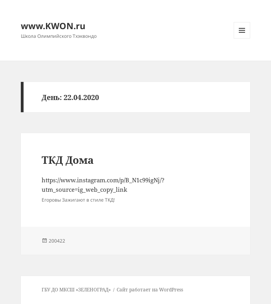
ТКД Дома (68, 160)
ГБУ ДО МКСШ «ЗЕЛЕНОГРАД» (76, 289)
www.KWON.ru (53, 26)
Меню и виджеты (242, 38)
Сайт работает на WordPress (150, 289)
